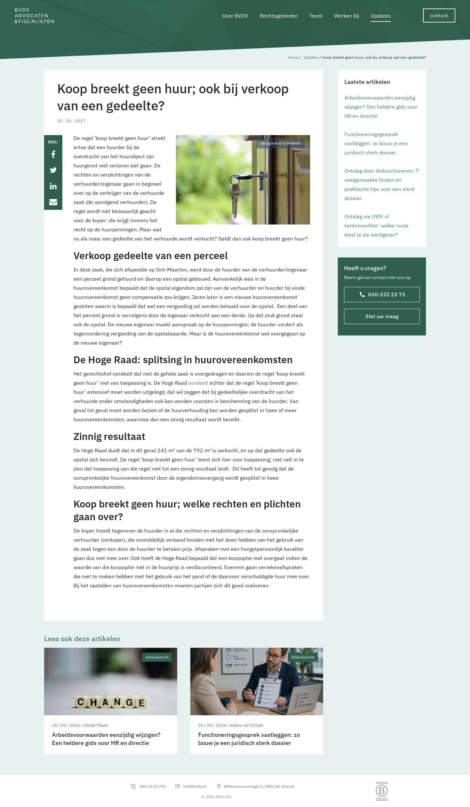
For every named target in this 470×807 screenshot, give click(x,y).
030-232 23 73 (382, 295)
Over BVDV (235, 15)
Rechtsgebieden (279, 15)
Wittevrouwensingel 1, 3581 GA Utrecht (259, 786)
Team (315, 15)
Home (293, 57)
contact (439, 15)
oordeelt (198, 383)
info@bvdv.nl (194, 786)
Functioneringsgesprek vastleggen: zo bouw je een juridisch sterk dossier (376, 143)
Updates (381, 15)
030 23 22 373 (152, 786)
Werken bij (346, 15)
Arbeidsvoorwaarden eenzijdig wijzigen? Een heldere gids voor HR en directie (380, 106)
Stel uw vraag (382, 316)
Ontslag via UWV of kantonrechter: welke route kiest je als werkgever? (376, 225)
